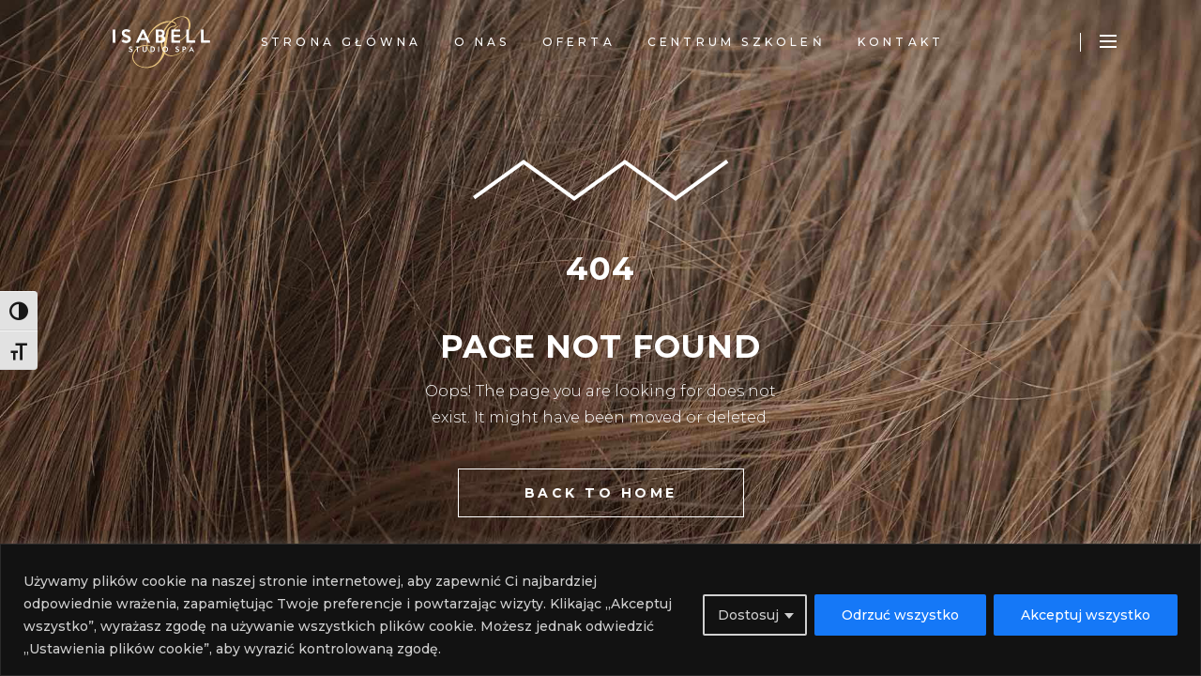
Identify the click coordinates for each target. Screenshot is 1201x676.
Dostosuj (748, 615)
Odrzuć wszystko (900, 615)
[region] (600, 610)
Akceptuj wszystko (1085, 615)
